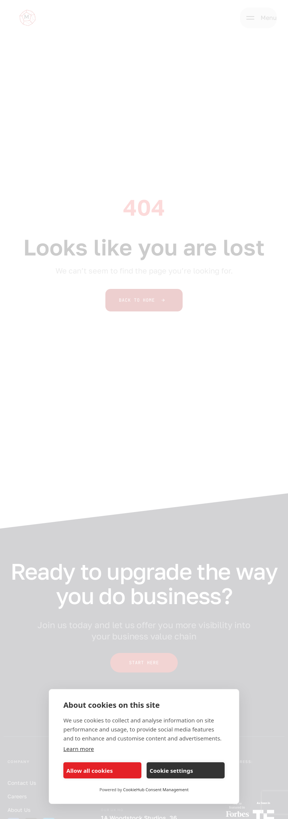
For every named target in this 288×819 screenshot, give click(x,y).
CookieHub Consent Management (156, 789)
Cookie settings (171, 770)
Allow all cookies (89, 770)
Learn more (78, 749)
